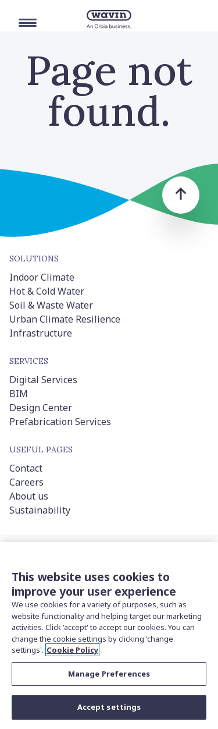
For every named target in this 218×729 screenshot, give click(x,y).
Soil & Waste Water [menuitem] (51, 305)
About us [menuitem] (28, 496)
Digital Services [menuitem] (43, 379)
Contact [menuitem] (25, 468)
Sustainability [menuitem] (39, 510)
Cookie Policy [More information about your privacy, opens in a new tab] (72, 650)
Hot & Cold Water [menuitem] (46, 291)
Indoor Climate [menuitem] (41, 277)
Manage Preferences (109, 673)
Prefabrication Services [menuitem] (60, 421)
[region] (109, 635)
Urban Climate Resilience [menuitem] (64, 319)
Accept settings (109, 707)
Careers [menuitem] (26, 482)
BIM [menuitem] (18, 393)
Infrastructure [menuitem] (40, 333)
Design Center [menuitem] (40, 407)
